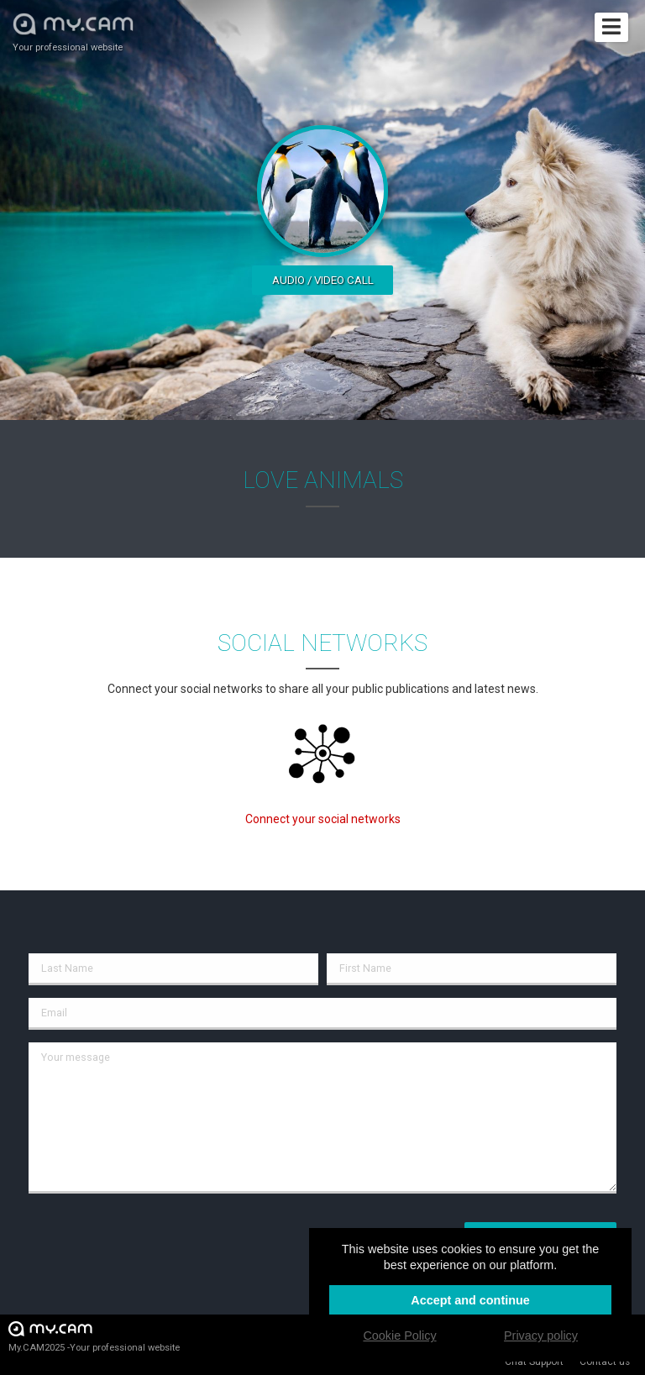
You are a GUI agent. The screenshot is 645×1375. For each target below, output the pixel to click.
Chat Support (534, 1361)
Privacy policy (541, 1335)
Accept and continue (470, 1300)
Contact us (604, 1361)
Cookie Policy (399, 1335)
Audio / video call (323, 280)
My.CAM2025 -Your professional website (94, 1336)
